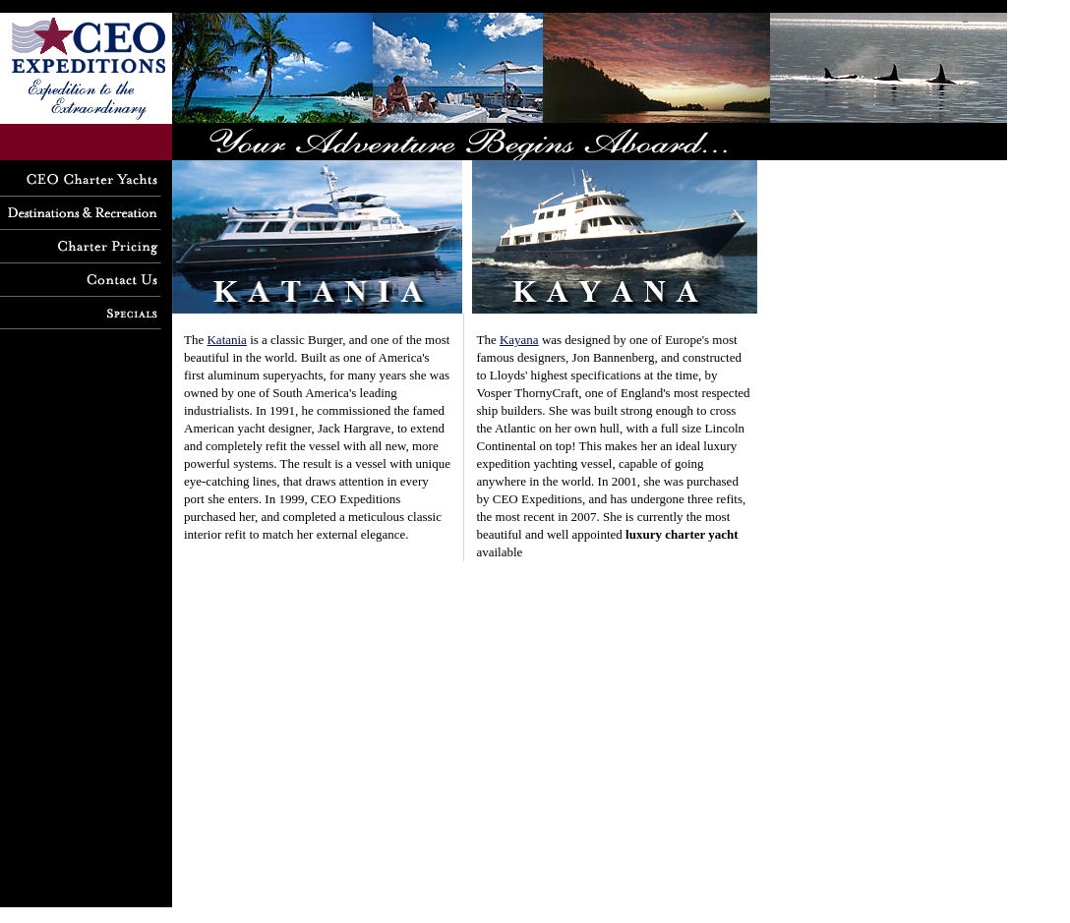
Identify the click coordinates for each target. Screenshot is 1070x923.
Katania (226, 339)
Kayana (519, 339)
